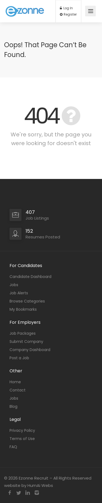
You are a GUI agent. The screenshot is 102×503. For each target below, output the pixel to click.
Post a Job (19, 358)
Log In (66, 8)
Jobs (14, 285)
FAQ (13, 447)
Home (15, 382)
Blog (13, 406)
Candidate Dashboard (30, 276)
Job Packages (23, 333)
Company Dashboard (30, 349)
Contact (18, 390)
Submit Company (26, 341)
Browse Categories (27, 301)
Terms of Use (22, 438)
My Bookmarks (23, 309)
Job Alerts (19, 293)
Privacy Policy (22, 430)
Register (68, 14)
